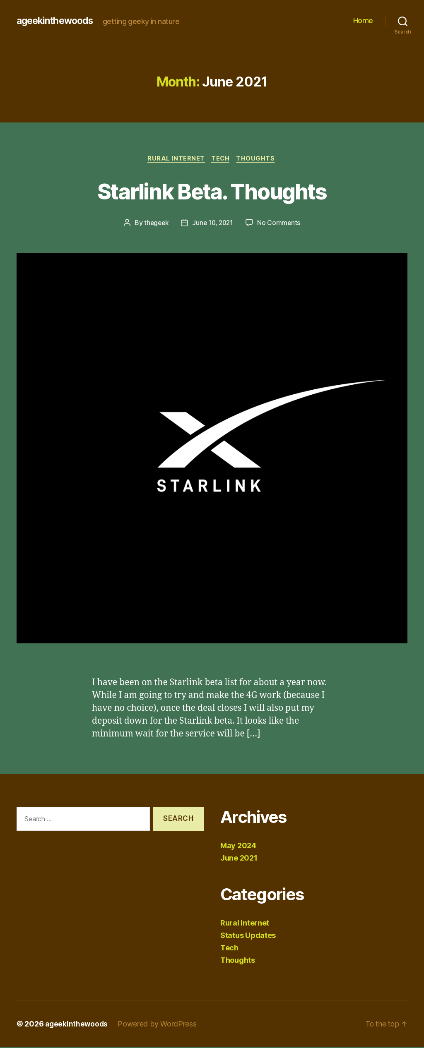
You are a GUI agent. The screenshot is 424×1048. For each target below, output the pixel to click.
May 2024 (238, 846)
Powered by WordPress (158, 1024)
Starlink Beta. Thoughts (212, 191)
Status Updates (248, 936)
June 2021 (239, 858)
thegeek (155, 224)
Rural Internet (175, 159)
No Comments (280, 224)
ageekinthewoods (57, 21)
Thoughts (258, 159)
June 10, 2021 (213, 224)
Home (363, 20)
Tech (221, 159)
